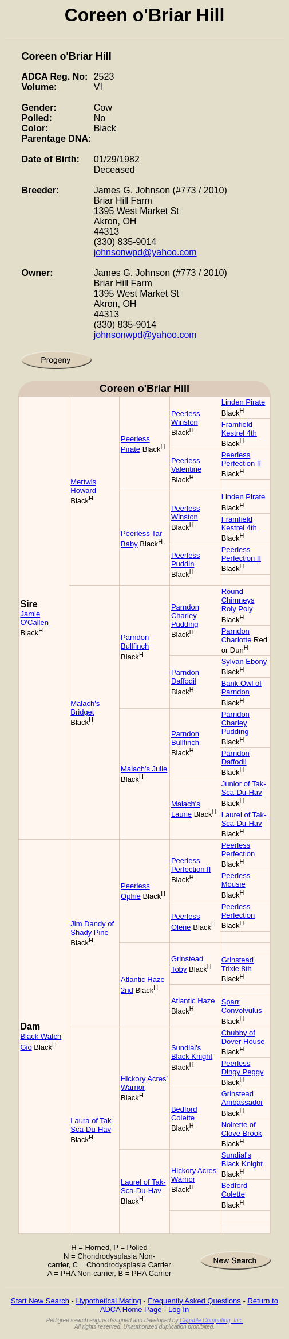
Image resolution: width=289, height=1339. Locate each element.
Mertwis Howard (83, 486)
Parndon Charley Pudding (185, 615)
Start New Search (40, 1301)
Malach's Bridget (85, 707)
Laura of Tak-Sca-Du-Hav (92, 1125)
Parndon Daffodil (185, 676)
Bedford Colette (184, 1113)
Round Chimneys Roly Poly (238, 600)
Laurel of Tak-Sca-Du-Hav (244, 819)
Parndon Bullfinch (135, 641)
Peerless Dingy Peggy (242, 1067)
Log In (178, 1309)
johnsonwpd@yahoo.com (145, 252)
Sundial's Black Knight (191, 1052)
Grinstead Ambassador (242, 1098)
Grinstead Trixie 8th (237, 964)
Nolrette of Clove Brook (241, 1129)
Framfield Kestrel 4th (239, 428)
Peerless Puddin (185, 559)
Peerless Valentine (186, 464)
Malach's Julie (144, 768)
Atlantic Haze (193, 1000)
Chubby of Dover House (243, 1037)
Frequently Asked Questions (194, 1301)
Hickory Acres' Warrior (144, 1083)
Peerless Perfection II (241, 459)
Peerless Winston (185, 417)
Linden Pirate (243, 402)
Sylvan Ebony (244, 661)
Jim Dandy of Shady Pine (92, 928)
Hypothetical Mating (108, 1301)
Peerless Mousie (236, 879)
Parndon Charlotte (236, 635)
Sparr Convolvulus (241, 1006)
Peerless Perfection (238, 849)
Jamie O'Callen (34, 618)
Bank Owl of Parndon (241, 687)
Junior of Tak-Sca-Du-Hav (243, 788)
